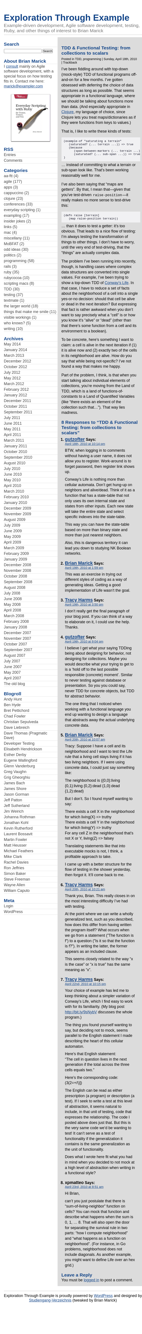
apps (8, 187)
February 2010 (16, 497)
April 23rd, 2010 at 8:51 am (84, 1192)
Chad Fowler (15, 716)
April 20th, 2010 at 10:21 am (85, 894)
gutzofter (75, 444)
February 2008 (16, 621)
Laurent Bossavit (18, 834)
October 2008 (15, 576)
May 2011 (12, 429)
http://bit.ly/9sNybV (81, 1017)
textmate (11, 300)
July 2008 (12, 593)
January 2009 (15, 559)
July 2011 (12, 418)
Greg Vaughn (15, 772)
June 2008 (13, 599)
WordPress (13, 912)
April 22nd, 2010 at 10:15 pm (85, 989)
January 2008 (15, 627)
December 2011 (17, 401)
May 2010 (12, 480)
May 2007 (12, 672)
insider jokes (14, 221)
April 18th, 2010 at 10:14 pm (85, 449)
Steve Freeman (17, 879)
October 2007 (15, 644)
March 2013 (14, 355)
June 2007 (13, 667)
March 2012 (14, 384)
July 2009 (12, 525)
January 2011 (15, 446)
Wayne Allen (14, 885)
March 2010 (14, 491)
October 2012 (15, 367)
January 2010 (15, 502)
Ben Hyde (12, 705)
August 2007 (15, 655)
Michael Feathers (18, 851)
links (8, 227)
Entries (10, 155)
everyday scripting (19, 210)
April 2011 (12, 435)
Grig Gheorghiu (17, 777)
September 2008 (18, 582)
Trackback (70, 62)
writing (9, 329)
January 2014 (15, 350)
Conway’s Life (116, 288)
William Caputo (17, 890)
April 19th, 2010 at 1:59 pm (84, 573)
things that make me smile (26, 312)
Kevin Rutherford (18, 828)
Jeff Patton (13, 800)
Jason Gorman (16, 794)
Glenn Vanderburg (19, 766)
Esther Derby (15, 755)
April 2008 (12, 610)
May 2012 (12, 378)
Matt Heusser (15, 845)
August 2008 (15, 587)
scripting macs (16, 283)
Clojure (68, 112)
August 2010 (15, 463)
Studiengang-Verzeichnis (50, 1305)
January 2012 (15, 395)
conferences (14, 204)
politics (10, 255)
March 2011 (14, 440)
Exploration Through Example (67, 18)
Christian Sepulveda (21, 722)
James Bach (14, 783)
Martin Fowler (15, 839)
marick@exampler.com (23, 86)
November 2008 (17, 570)
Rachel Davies (16, 862)
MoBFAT (11, 244)
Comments (13, 160)
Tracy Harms (79, 605)
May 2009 (12, 536)
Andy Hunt (13, 699)
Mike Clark (13, 856)
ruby (7, 272)
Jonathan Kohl (16, 822)
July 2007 (12, 661)
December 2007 (17, 633)
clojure (9, 198)
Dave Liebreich (16, 727)
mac (7, 232)
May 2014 (12, 344)
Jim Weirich (14, 811)
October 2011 (15, 406)
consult (12, 66)
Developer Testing (19, 743)
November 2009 (17, 514)
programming (15, 261)
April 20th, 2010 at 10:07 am (85, 744)
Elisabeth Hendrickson (23, 749)
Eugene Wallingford (20, 760)
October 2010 (15, 452)
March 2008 (14, 616)
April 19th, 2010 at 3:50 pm (84, 609)
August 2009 (15, 519)
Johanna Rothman (19, 817)
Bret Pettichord (16, 710)
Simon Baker (15, 873)
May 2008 (12, 604)
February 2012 (16, 389)
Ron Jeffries (14, 868)
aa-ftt (8, 176)
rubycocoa (13, 278)
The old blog (14, 684)
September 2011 (18, 412)
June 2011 (13, 423)
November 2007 (17, 638)
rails (7, 266)
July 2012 (12, 372)
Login (8, 906)
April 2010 (12, 485)
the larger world (17, 306)
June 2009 (13, 531)
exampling (12, 215)
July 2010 (12, 469)
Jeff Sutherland (17, 805)
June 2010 (13, 474)
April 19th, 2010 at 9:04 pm (84, 646)
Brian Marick (79, 568)
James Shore (15, 789)
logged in (91, 1285)
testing (9, 295)
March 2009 (14, 548)
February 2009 (16, 553)
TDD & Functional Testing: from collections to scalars (96, 50)
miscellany (13, 238)
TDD (8, 289)
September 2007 (18, 650)
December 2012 (17, 361)
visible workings (17, 317)
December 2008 (17, 565)
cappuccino (13, 193)
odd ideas (12, 249)
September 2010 (18, 457)
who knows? (14, 323)
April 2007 (12, 678)
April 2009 (12, 542)
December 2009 (17, 508)
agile (8, 181)
